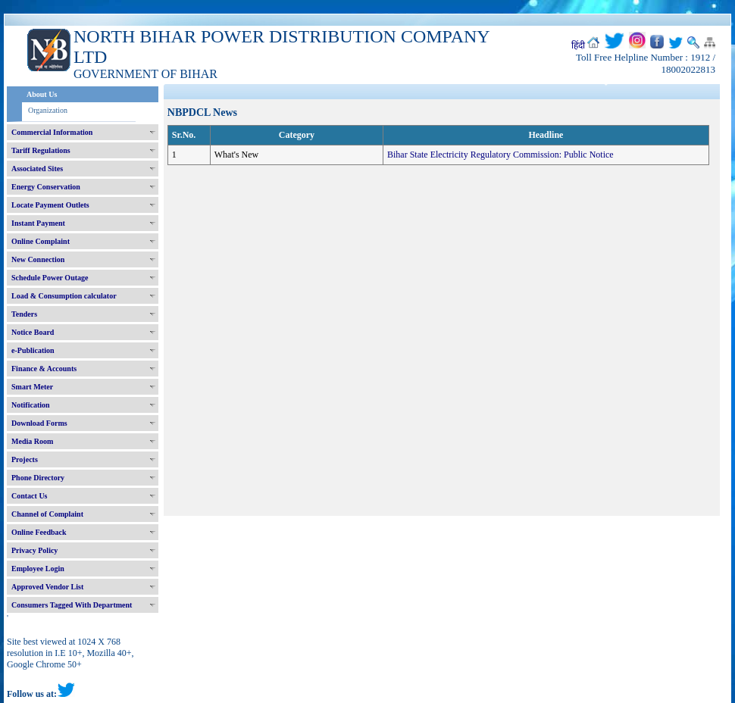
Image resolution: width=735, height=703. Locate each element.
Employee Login (37, 568)
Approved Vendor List (47, 587)
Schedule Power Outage (49, 277)
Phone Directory (37, 477)
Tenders (24, 314)
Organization (47, 110)
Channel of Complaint (47, 514)
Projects (24, 459)
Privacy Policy (34, 550)
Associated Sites (37, 168)
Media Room (32, 441)
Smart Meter (32, 387)
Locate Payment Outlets (50, 205)
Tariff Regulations (40, 150)
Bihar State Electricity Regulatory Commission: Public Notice (500, 154)
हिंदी (578, 45)
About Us (42, 94)
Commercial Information (51, 132)
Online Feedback (39, 532)
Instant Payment (38, 223)
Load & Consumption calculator (64, 296)
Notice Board (32, 332)
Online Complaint (40, 241)
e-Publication (33, 350)
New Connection (37, 259)
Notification (30, 405)
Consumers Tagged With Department (71, 605)
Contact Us (29, 496)
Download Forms (39, 423)
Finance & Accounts (44, 368)
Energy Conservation (45, 187)
